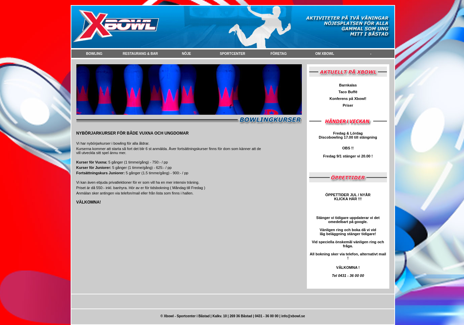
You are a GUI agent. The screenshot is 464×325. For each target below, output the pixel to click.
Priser (348, 105)
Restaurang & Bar (140, 54)
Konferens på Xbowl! (347, 99)
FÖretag (279, 54)
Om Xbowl (324, 54)
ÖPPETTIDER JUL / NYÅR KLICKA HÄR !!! (347, 197)
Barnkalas (348, 85)
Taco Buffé (347, 92)
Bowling (94, 54)
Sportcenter (232, 54)
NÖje (186, 54)
